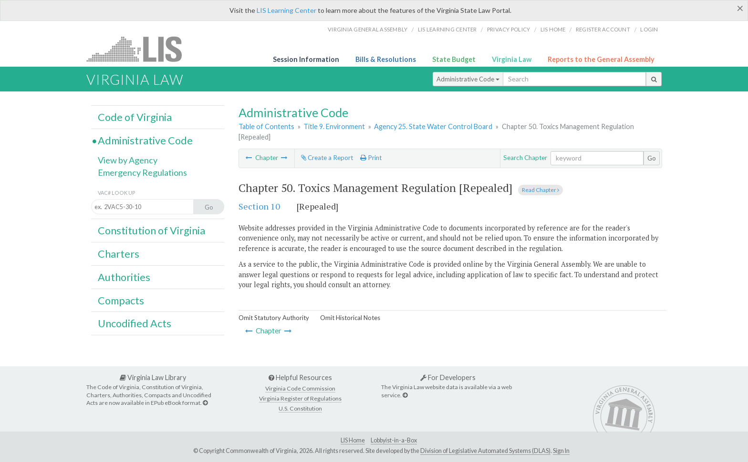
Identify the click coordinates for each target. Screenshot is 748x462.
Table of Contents (266, 126)
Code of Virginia (135, 117)
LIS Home (353, 440)
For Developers (448, 377)
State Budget (454, 59)
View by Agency (127, 160)
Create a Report (327, 157)
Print (371, 157)
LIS (139, 49)
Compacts (121, 300)
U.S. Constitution (300, 408)
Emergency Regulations (142, 172)
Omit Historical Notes (350, 317)
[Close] (740, 8)
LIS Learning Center (286, 10)
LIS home (553, 29)
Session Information (306, 59)
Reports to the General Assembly (601, 59)
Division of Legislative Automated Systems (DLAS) (485, 450)
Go (651, 158)
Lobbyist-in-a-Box (394, 440)
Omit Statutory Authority (274, 317)
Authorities (124, 277)
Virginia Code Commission (300, 388)
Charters (118, 254)
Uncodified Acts (134, 323)
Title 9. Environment (334, 126)
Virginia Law (511, 59)
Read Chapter (540, 189)
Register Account (603, 29)
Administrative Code (467, 79)
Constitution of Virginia (151, 230)
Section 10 (259, 206)
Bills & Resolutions (385, 59)
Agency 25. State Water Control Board (433, 126)
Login (649, 29)
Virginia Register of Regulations (300, 398)
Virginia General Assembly (367, 29)
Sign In (561, 450)
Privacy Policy (508, 29)
